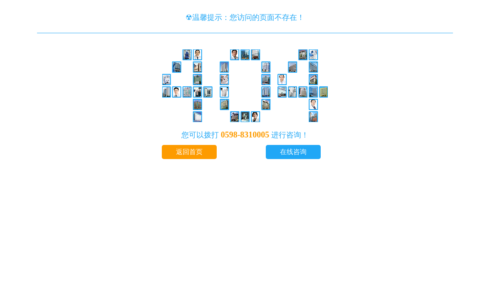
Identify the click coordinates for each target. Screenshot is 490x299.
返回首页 (189, 151)
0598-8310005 (245, 134)
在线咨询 (293, 151)
